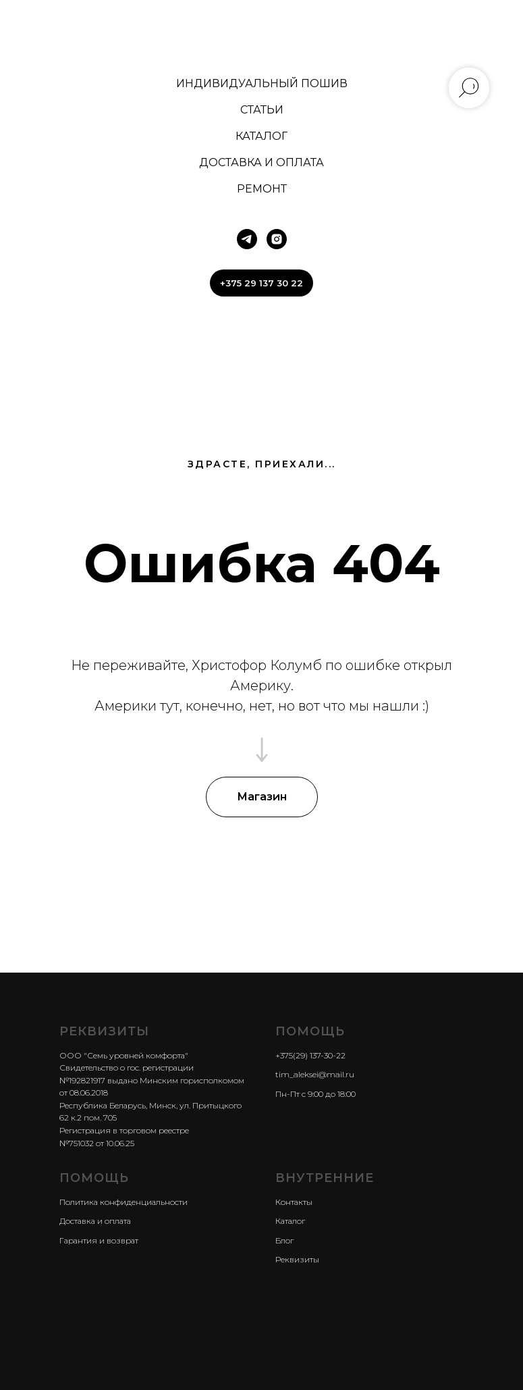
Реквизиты (297, 1259)
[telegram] (247, 239)
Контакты (293, 1202)
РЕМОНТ (262, 188)
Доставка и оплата (95, 1221)
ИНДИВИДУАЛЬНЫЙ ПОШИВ (262, 83)
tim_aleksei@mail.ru (314, 1074)
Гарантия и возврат (98, 1240)
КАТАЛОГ (261, 136)
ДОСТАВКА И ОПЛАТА (261, 162)
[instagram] (277, 239)
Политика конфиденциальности (123, 1202)
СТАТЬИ (261, 109)
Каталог (290, 1221)
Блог (284, 1240)
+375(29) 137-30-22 (310, 1055)
